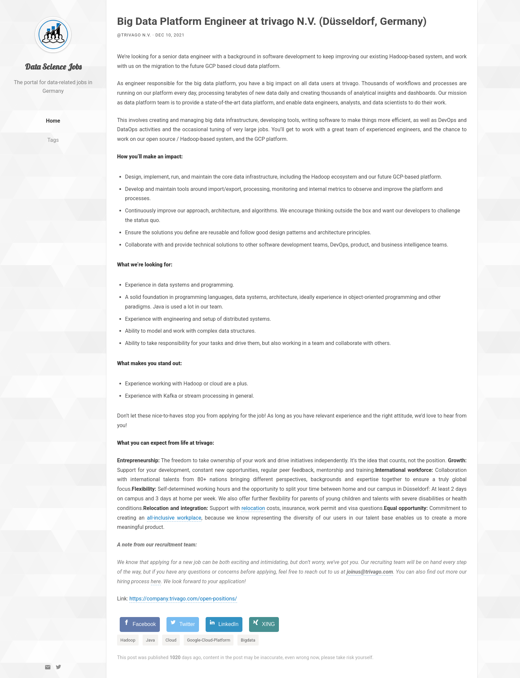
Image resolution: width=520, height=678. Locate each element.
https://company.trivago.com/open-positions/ (183, 598)
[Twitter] (58, 667)
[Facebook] (140, 624)
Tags (53, 154)
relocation (253, 508)
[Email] (47, 667)
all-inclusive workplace (174, 518)
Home (53, 135)
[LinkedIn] (224, 624)
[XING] (264, 624)
